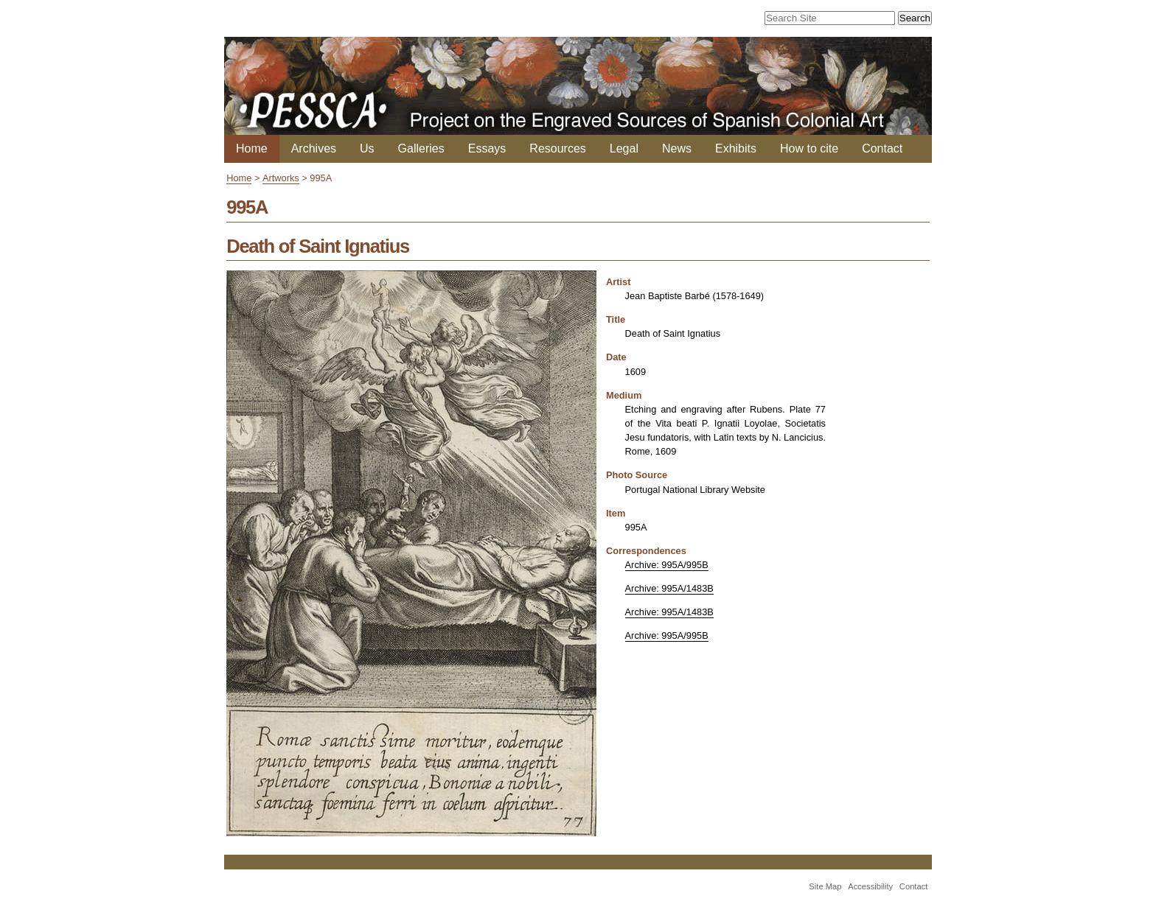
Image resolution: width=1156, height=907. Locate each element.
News (677, 148)
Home (252, 148)
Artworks (280, 177)
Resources (557, 148)
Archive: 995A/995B (666, 564)
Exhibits (735, 148)
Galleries (421, 148)
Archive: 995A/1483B (669, 588)
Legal (624, 148)
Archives (313, 148)
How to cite (809, 148)
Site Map (825, 886)
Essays (487, 148)
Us (367, 148)
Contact (882, 148)
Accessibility (870, 886)
